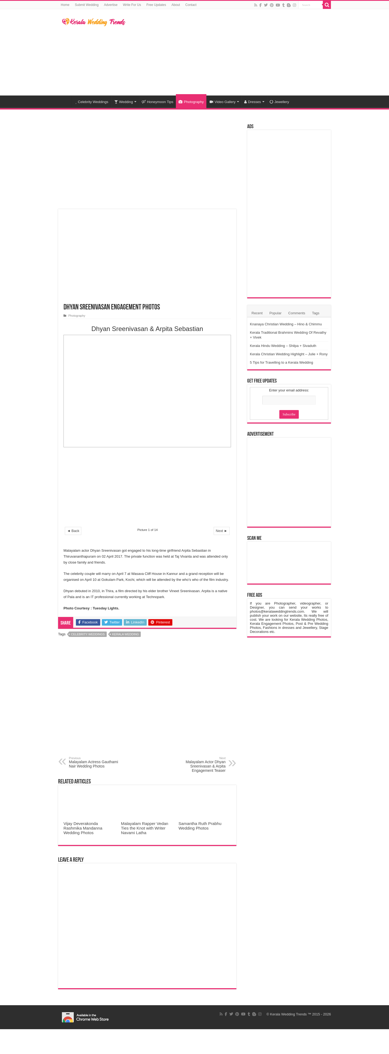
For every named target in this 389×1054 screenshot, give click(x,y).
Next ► (221, 531)
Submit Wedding (87, 5)
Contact (190, 5)
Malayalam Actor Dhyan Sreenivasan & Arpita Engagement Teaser (198, 764)
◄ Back (73, 531)
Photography (191, 102)
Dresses (252, 102)
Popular (275, 313)
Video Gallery (223, 102)
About (176, 5)
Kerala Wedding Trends (288, 1014)
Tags (315, 313)
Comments (296, 313)
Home (65, 5)
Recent (257, 313)
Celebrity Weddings (91, 102)
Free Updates (156, 5)
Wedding (123, 102)
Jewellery (279, 102)
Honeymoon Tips (157, 102)
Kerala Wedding (125, 634)
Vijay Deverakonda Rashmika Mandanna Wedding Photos (82, 828)
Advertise (111, 5)
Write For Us (132, 5)
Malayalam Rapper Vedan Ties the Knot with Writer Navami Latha (144, 828)
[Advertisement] (228, 52)
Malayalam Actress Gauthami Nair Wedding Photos (96, 762)
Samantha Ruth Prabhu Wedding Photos (200, 825)
